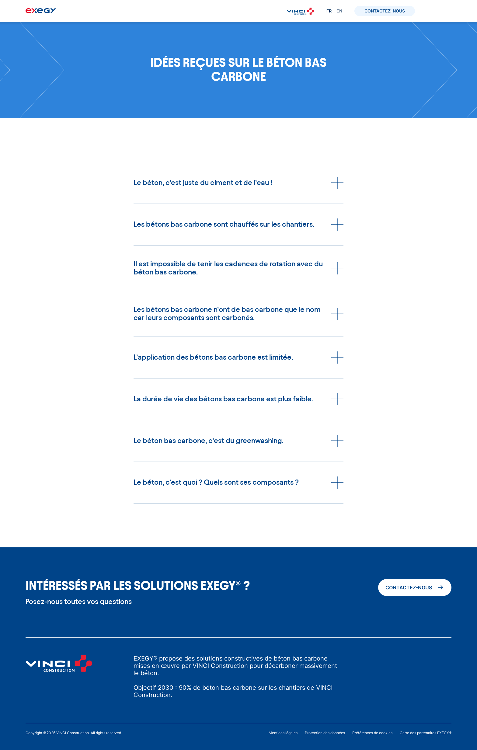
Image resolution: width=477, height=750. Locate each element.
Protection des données (325, 733)
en (339, 10)
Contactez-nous (384, 10)
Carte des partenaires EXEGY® (425, 733)
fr (329, 10)
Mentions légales (283, 733)
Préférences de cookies (372, 733)
